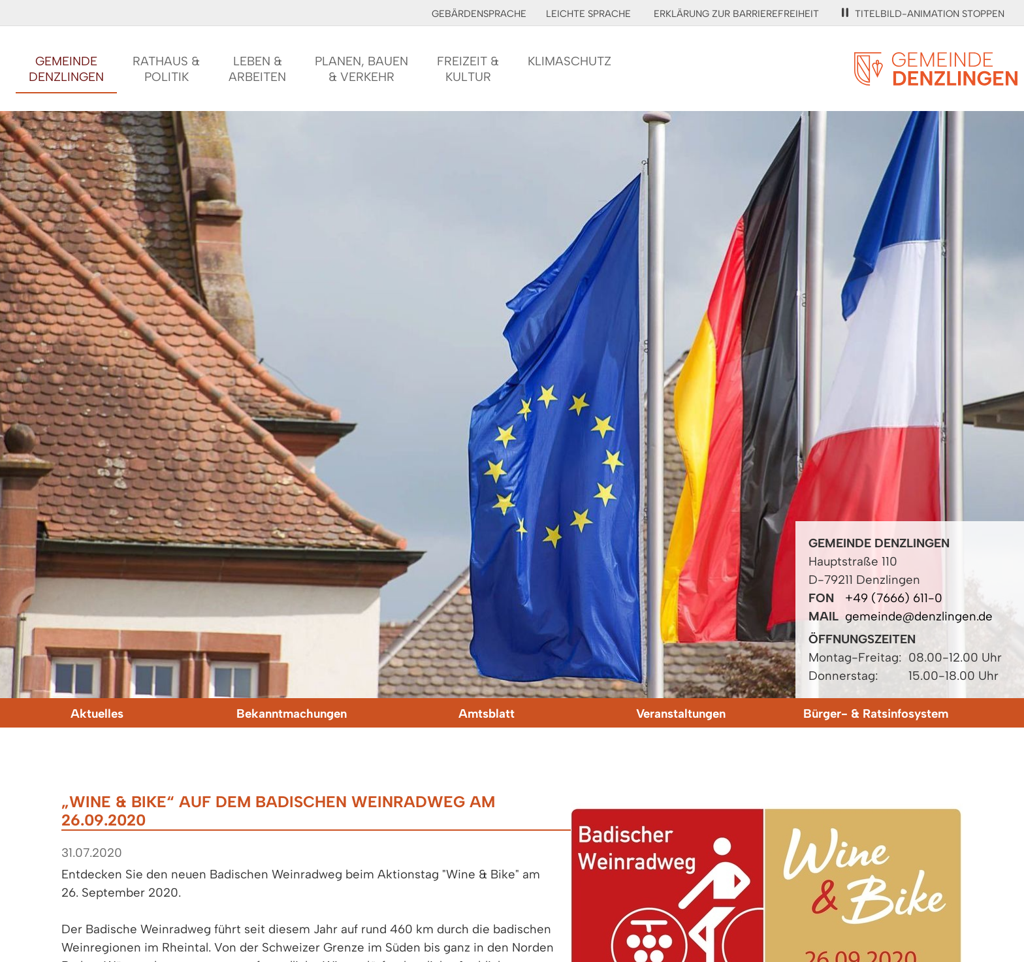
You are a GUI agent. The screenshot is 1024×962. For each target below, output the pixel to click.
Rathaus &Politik (166, 69)
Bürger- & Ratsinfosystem (875, 713)
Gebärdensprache (479, 14)
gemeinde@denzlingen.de (919, 616)
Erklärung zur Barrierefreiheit (736, 14)
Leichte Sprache (588, 14)
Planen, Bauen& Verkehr (361, 69)
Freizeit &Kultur (468, 69)
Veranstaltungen (681, 713)
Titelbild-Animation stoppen (923, 14)
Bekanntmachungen (291, 713)
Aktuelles (97, 713)
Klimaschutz (569, 61)
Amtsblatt (486, 713)
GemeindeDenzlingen (66, 69)
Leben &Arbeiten (257, 69)
